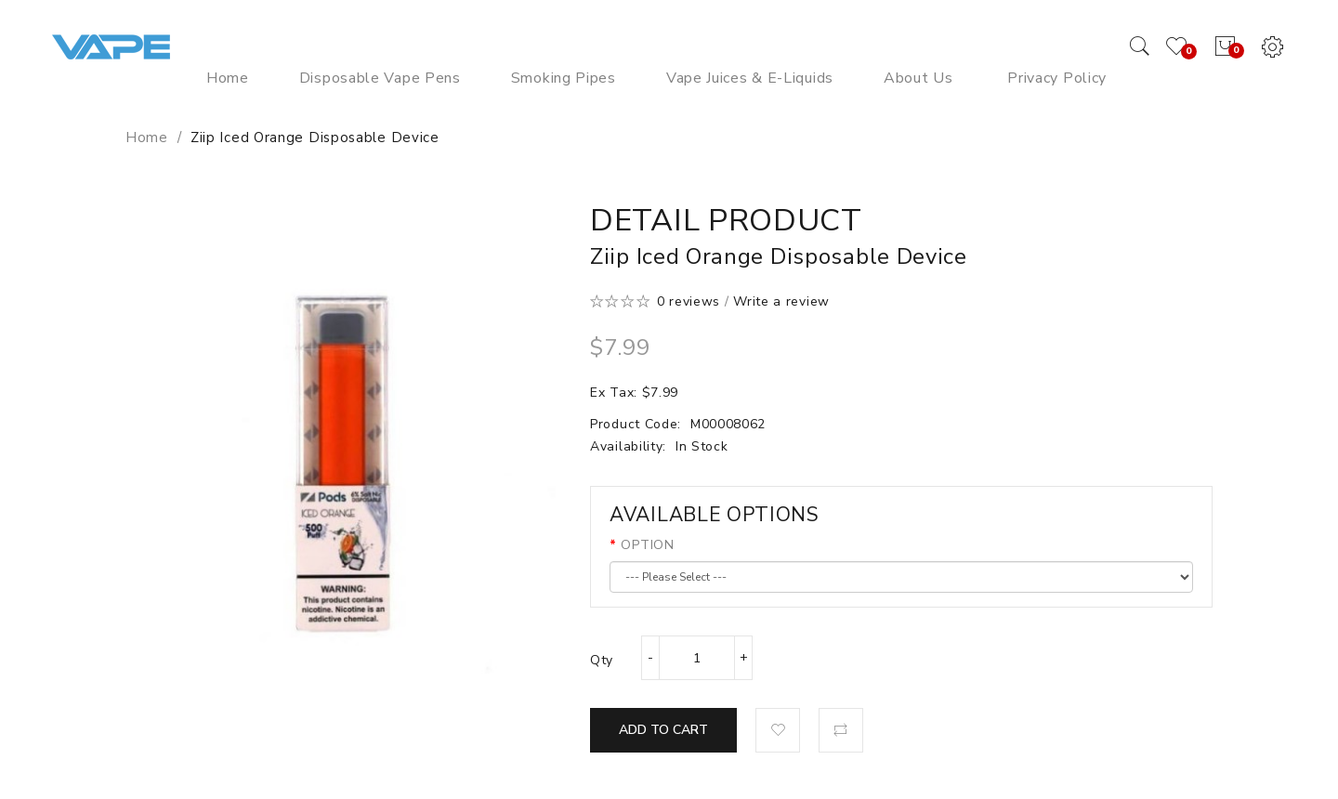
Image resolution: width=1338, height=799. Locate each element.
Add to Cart (663, 730)
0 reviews (688, 301)
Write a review (781, 301)
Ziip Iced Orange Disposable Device (314, 137)
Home (146, 137)
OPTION (647, 545)
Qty (601, 660)
